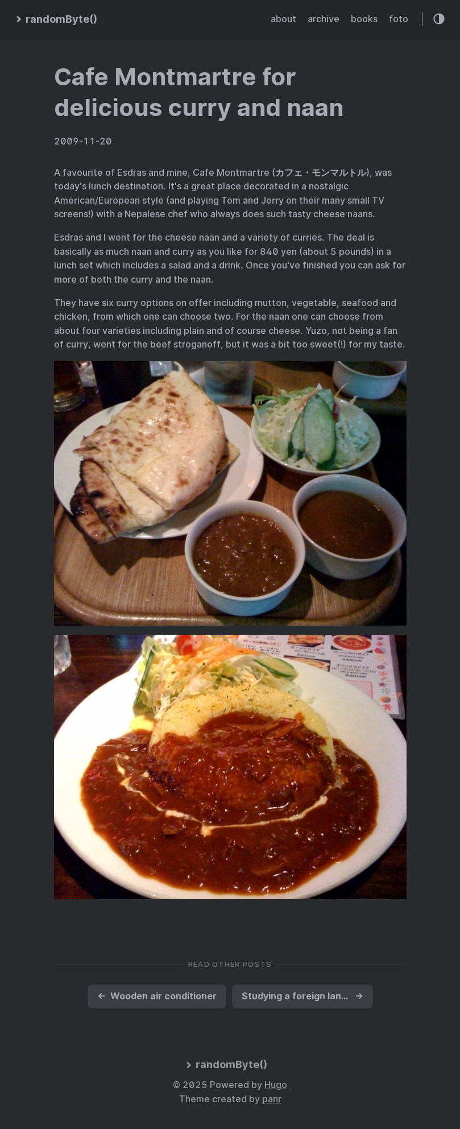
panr (271, 1099)
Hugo (275, 1085)
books (364, 19)
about (283, 19)
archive (323, 19)
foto (398, 19)
